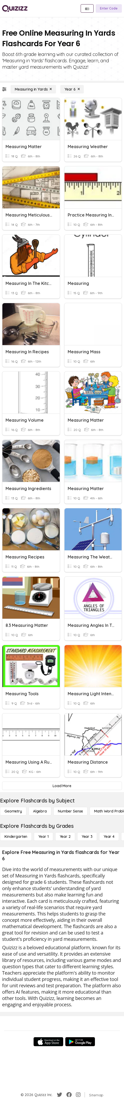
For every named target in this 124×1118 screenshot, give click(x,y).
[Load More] (62, 786)
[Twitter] (59, 1095)
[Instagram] (78, 1095)
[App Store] (48, 1041)
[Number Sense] (70, 811)
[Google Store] (80, 1041)
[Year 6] (72, 89)
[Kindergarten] (16, 836)
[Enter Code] (109, 8)
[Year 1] (43, 836)
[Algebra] (40, 811)
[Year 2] (65, 836)
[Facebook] (69, 1095)
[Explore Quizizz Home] (14, 8)
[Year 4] (109, 836)
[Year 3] (87, 836)
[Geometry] (13, 811)
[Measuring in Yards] (33, 89)
